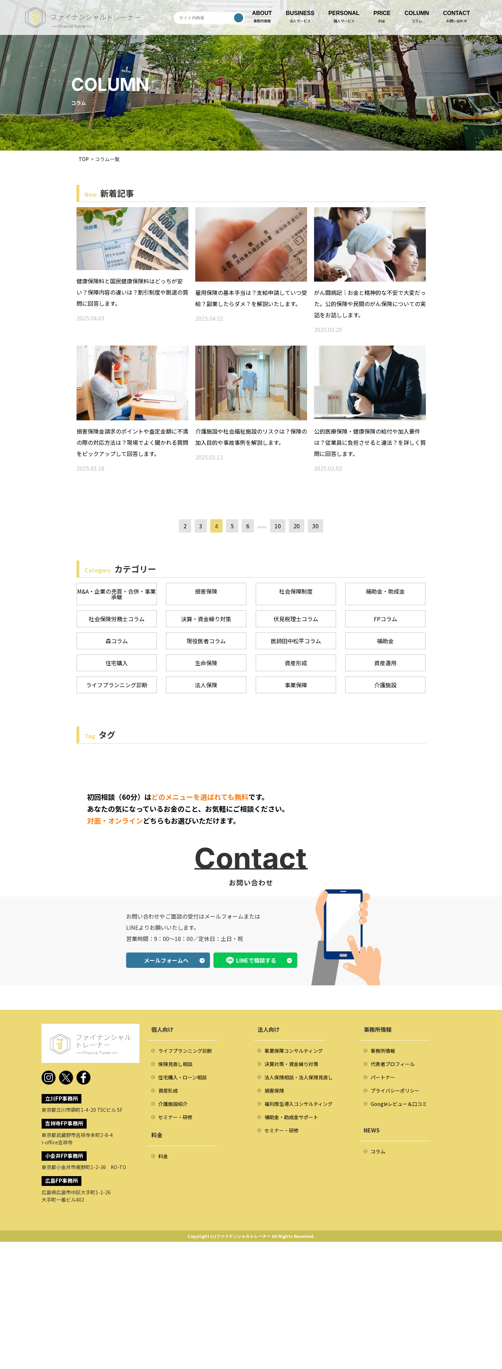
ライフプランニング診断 (116, 685)
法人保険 (206, 685)
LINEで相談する (256, 960)
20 (296, 526)
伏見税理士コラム (296, 619)
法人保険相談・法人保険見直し (298, 1077)
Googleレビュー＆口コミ (399, 1103)
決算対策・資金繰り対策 (291, 1063)
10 (278, 526)
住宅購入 (117, 663)
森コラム (117, 641)
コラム (378, 1151)
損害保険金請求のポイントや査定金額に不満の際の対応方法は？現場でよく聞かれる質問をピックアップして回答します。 (132, 442)
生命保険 (206, 663)
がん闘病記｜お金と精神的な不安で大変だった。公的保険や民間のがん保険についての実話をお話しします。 (370, 303)
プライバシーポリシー (395, 1090)
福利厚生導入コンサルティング (298, 1103)
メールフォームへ (166, 960)
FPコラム (385, 619)
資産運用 (385, 663)
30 (315, 526)
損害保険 (206, 591)
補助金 (385, 641)
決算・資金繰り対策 (206, 619)
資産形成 (296, 663)
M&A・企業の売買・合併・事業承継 (116, 594)
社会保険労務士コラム (117, 619)
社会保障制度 (296, 591)
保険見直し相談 (175, 1063)
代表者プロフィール (393, 1063)
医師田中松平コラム (296, 641)
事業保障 (296, 685)
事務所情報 (383, 1050)
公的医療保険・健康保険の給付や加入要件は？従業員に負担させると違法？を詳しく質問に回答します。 (370, 442)
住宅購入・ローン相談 (182, 1077)
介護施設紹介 (173, 1103)
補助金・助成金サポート (291, 1117)
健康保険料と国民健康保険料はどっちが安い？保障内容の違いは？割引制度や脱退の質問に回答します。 (132, 292)
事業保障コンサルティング (293, 1050)
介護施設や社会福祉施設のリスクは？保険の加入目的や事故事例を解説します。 (251, 437)
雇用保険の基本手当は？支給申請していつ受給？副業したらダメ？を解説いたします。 (251, 298)
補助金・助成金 (385, 591)
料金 (163, 1156)
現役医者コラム (206, 641)
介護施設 (385, 685)
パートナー (383, 1077)
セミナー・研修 (175, 1117)
